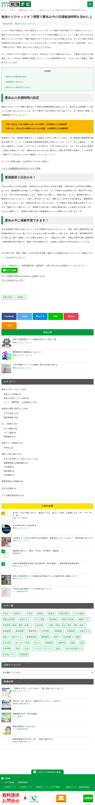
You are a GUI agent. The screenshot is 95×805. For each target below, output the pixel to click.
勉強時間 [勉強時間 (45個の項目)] (20, 631)
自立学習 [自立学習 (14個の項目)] (7, 643)
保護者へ (21, 297)
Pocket (71, 316)
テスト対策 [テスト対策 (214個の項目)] (39, 619)
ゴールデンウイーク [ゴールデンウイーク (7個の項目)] (42, 649)
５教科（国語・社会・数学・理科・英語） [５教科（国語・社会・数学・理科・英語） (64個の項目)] (66, 625)
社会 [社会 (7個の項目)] (27, 649)
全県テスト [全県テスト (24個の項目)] (85, 631)
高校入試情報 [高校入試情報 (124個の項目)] (68, 619)
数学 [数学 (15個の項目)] (56, 637)
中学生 (6, 448)
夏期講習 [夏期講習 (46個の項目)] (7, 631)
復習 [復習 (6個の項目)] (58, 649)
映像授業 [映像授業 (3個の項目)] (23, 654)
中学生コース (26, 787)
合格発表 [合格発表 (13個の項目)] (49, 643)
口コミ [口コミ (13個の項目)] (37, 643)
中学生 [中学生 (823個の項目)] (6, 614)
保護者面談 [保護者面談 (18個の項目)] (31, 637)
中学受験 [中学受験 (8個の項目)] (7, 649)
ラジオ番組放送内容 (10, 495)
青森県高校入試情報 (10, 481)
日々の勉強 (8, 429)
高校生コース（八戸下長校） (48, 787)
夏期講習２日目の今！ (14, 82)
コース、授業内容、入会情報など (18, 402)
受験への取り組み (9, 454)
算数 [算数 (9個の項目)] (73, 643)
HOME (8, 778)
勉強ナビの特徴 (10, 394)
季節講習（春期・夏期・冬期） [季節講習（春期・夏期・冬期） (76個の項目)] (16, 625)
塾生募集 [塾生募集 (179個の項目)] (53, 619)
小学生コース (10, 787)
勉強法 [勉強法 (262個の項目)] (51, 614)
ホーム (3, 10)
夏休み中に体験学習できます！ (18, 87)
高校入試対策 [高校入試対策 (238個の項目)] (9, 619)
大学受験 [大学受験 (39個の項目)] (45, 631)
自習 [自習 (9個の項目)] (82, 643)
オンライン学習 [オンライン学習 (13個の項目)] (22, 643)
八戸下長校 (8, 413)
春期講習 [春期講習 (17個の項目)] (45, 637)
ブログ (12, 10)
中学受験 (7, 467)
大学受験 (7, 475)
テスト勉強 (8, 433)
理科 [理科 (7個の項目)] (18, 649)
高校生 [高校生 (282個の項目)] (40, 614)
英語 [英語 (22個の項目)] (5, 637)
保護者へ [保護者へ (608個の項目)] (18, 614)
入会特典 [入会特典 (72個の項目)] (39, 625)
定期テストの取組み (10, 443)
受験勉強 (7, 437)
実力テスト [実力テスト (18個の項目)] (17, 637)
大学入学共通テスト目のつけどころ (19, 459)
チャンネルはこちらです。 (13, 280)
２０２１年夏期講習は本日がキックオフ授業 (20, 168)
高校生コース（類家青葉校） (78, 787)
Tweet (24, 316)
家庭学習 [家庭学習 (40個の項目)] (32, 631)
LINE (55, 316)
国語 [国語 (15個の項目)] (78, 637)
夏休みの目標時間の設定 (15, 77)
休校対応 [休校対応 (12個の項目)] (62, 643)
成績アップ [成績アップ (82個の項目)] (83, 619)
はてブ (40, 316)
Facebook (9, 316)
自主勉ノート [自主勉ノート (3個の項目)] (9, 654)
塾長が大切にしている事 (14, 398)
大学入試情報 (7, 488)
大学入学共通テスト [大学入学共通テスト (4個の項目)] (74, 649)
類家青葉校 (8, 417)
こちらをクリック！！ (15, 257)
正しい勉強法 (7, 424)
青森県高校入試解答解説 (14, 463)
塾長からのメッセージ (27, 10)
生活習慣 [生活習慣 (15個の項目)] (67, 637)
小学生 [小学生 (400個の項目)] (30, 614)
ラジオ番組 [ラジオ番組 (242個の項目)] (79, 614)
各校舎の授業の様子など (12, 409)
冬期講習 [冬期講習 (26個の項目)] (71, 631)
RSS (9, 325)
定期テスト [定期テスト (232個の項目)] (24, 619)
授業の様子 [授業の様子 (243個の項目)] (64, 614)
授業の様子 (8, 297)
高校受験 (7, 471)
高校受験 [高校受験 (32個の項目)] (58, 631)
